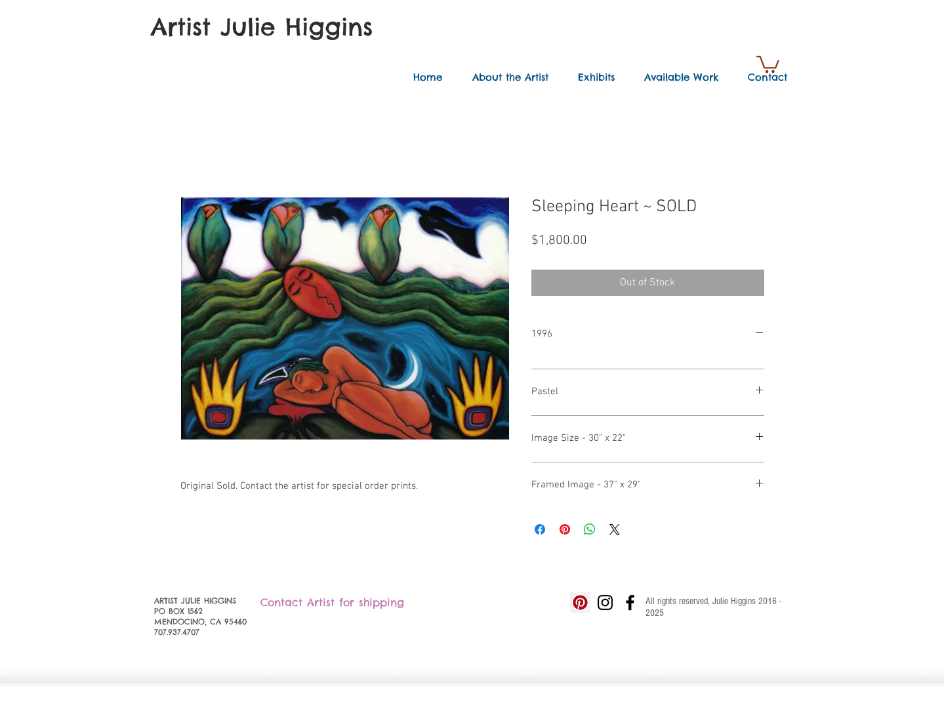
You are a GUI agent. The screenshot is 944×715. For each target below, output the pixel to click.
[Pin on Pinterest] (565, 529)
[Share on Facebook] (540, 529)
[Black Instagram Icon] (605, 602)
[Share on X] (615, 529)
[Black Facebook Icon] (630, 602)
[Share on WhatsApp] (590, 529)
